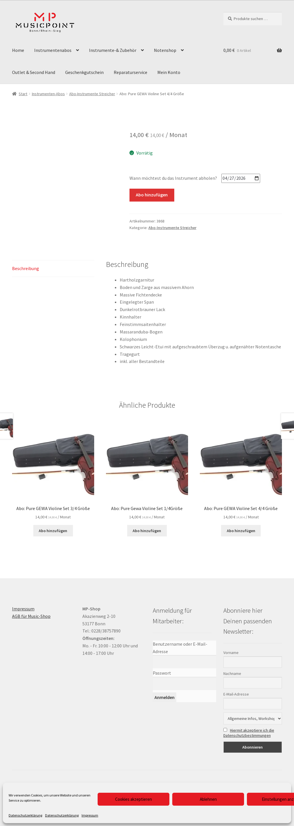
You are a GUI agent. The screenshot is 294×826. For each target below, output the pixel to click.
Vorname (231, 652)
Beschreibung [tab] (25, 268)
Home (18, 50)
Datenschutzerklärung (25, 815)
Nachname (232, 673)
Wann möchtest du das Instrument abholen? (173, 178)
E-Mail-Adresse (236, 694)
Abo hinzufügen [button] (53, 530)
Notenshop (165, 50)
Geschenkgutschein (84, 72)
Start (23, 93)
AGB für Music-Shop (31, 616)
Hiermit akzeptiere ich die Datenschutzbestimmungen (248, 733)
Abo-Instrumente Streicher (92, 93)
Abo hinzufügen (152, 195)
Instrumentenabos (52, 50)
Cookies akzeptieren (133, 799)
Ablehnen (208, 799)
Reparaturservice (130, 72)
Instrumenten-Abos (48, 93)
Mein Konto (168, 72)
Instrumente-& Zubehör (112, 50)
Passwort (162, 673)
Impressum (90, 815)
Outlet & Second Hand (33, 72)
